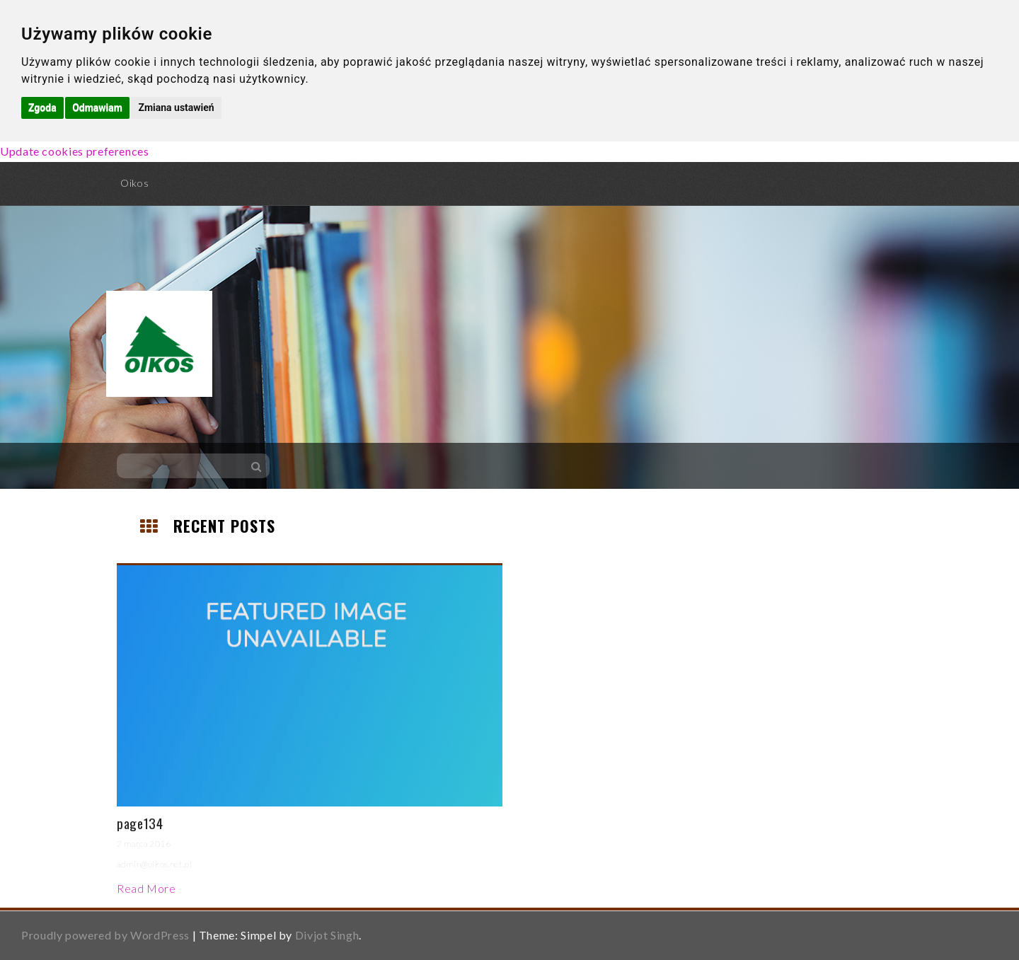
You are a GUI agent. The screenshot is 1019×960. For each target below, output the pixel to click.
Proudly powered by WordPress (105, 935)
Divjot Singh (327, 935)
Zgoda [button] (42, 107)
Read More (146, 888)
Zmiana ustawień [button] (176, 107)
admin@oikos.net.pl (154, 864)
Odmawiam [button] (97, 107)
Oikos (134, 183)
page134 (140, 823)
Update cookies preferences (74, 151)
